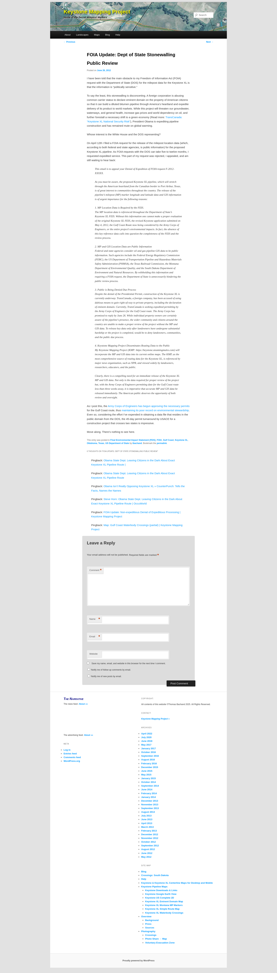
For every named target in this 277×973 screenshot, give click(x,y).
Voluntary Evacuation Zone (160, 942)
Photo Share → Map (156, 938)
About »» (83, 704)
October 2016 (148, 752)
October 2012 (148, 842)
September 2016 (150, 756)
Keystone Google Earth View (160, 894)
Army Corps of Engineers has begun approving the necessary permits (149, 406)
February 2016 (149, 763)
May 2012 (146, 857)
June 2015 (146, 771)
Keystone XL (181, 440)
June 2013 (146, 819)
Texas (101, 443)
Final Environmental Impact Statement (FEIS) (133, 440)
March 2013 (147, 827)
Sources (149, 927)
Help (117, 34)
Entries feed (70, 753)
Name (94, 619)
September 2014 (150, 785)
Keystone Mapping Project (97, 12)
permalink (162, 443)
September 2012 (150, 845)
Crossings (151, 935)
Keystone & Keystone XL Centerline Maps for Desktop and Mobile (177, 883)
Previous (69, 42)
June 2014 (146, 789)
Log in (67, 750)
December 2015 (149, 767)
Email (94, 636)
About (67, 34)
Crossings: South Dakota (155, 875)
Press (148, 924)
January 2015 (148, 778)
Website (93, 653)
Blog (107, 34)
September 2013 (150, 808)
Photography (148, 931)
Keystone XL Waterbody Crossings (164, 912)
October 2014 (148, 782)
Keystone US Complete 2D (159, 897)
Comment (95, 570)
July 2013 (146, 815)
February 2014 (149, 793)
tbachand (137, 443)
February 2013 (149, 830)
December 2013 (149, 800)
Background (152, 920)
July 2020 (146, 737)
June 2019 (146, 741)
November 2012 (149, 838)
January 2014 (148, 797)
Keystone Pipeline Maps (154, 886)
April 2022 (146, 733)
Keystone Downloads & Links (161, 890)
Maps (97, 34)
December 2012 (149, 834)
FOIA (159, 440)
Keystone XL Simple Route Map (162, 909)
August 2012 (148, 849)
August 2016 (148, 759)
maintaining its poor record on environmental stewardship (155, 410)
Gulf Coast (168, 440)
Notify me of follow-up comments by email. (111, 670)
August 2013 (148, 812)
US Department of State (117, 443)
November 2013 (149, 804)
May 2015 (146, 774)
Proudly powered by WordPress (138, 960)
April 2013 (146, 823)
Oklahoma (92, 443)
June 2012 (146, 853)
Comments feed (72, 757)
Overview (146, 916)
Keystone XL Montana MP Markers (164, 905)
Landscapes (82, 34)
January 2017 (148, 748)
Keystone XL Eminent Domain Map (164, 901)
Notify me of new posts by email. (106, 676)
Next (209, 42)
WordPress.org (72, 761)
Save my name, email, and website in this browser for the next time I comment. (129, 663)
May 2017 (146, 744)
